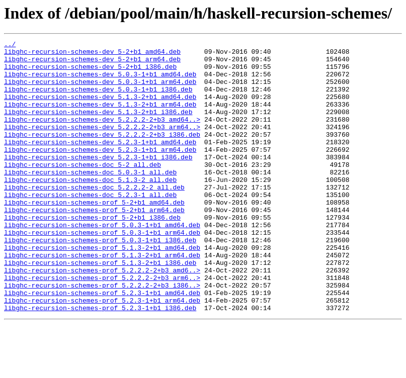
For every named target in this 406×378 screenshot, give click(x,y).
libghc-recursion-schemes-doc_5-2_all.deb (82, 190)
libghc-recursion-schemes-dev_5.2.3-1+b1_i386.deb (98, 180)
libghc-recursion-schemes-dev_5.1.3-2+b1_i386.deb (98, 126)
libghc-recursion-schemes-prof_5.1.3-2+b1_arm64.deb (102, 298)
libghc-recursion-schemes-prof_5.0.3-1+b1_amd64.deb (102, 262)
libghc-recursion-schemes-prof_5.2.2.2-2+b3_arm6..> (102, 325)
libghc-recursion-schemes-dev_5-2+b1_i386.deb (90, 72)
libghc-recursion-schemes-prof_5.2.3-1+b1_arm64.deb (102, 352)
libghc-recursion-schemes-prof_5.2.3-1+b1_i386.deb (100, 361)
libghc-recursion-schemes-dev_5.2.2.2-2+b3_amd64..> (102, 135)
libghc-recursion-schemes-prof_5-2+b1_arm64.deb (94, 244)
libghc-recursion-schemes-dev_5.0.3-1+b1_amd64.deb (100, 81)
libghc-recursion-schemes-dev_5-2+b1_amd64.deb (92, 54)
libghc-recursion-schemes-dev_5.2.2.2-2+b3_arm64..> (102, 144)
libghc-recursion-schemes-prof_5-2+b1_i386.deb (92, 253)
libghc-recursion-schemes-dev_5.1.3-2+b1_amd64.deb (100, 108)
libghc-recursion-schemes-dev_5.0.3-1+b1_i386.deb (98, 99)
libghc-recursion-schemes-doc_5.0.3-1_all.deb (90, 199)
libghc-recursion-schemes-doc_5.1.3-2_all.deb (90, 208)
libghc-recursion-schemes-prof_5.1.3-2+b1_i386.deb (100, 307)
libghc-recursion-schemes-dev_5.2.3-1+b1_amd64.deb (100, 162)
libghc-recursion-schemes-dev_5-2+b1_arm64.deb (92, 63)
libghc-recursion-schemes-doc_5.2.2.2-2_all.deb (94, 217)
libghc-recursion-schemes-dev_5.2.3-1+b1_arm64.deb (100, 171)
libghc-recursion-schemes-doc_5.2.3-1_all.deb (90, 226)
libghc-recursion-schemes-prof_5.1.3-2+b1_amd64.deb (102, 289)
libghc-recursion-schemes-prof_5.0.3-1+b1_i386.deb (100, 280)
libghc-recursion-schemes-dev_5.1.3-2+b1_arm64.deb (100, 117)
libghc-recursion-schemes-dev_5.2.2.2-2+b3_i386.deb (102, 153)
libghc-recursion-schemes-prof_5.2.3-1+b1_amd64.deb (102, 343)
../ (10, 45)
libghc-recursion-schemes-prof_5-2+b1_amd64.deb (94, 235)
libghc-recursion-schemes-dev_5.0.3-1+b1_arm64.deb (100, 90)
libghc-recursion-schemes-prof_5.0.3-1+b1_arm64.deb (102, 271)
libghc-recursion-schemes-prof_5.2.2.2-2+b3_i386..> (102, 334)
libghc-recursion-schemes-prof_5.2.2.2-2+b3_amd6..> (102, 316)
